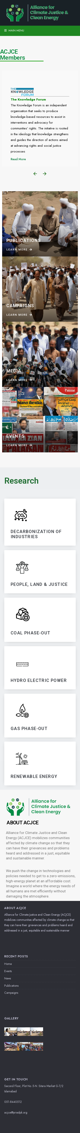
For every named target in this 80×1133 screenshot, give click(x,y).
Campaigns (11, 993)
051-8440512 (13, 1102)
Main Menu (14, 30)
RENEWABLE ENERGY (34, 776)
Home (8, 964)
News (7, 978)
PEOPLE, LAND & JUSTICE (39, 584)
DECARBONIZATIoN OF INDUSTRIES (36, 534)
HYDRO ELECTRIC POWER (39, 680)
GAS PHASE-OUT (29, 728)
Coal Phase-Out (31, 632)
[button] (35, 173)
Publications (11, 985)
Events (8, 971)
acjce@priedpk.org (15, 1112)
